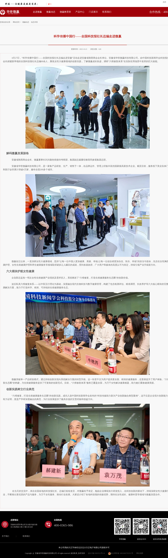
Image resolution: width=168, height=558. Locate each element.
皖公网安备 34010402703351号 (120, 553)
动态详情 (34, 22)
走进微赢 (37, 12)
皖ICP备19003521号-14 (96, 553)
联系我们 (106, 12)
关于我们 (5, 536)
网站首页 (16, 22)
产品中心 (79, 12)
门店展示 (93, 12)
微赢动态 (50, 12)
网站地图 (139, 553)
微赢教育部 (65, 12)
